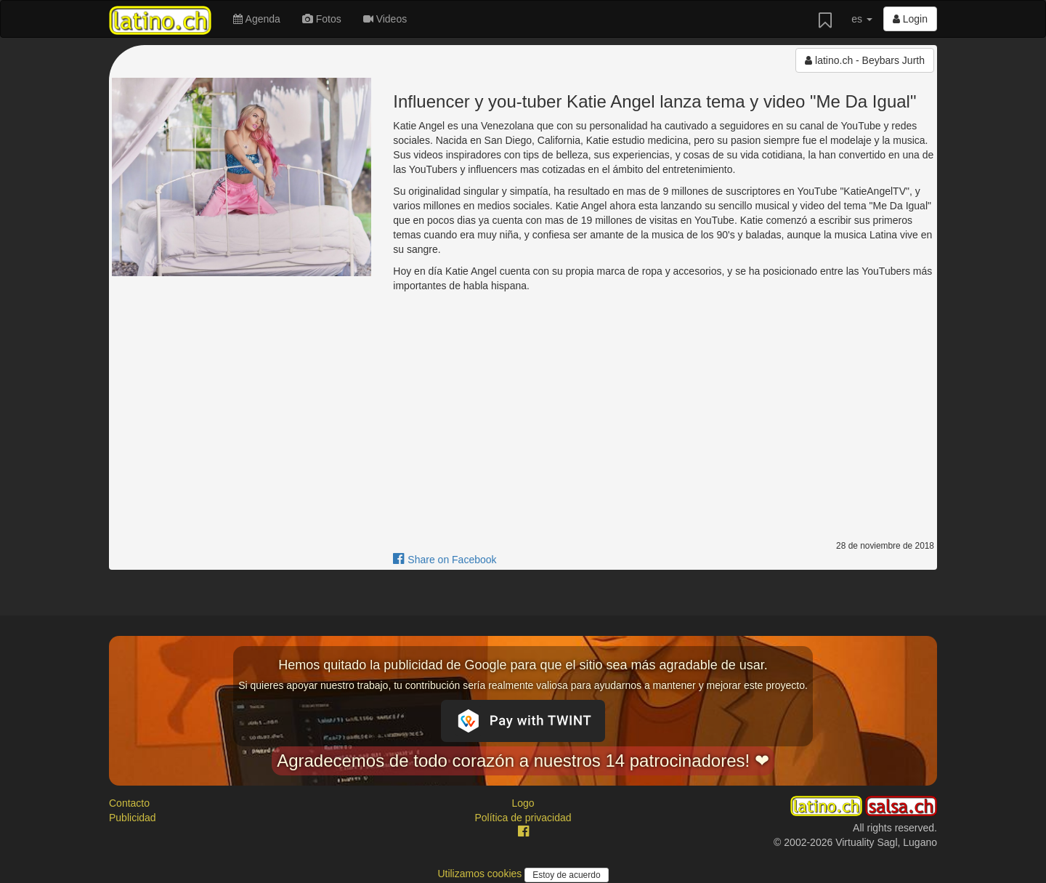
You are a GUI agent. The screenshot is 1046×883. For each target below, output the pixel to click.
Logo (522, 803)
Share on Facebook (444, 559)
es (861, 19)
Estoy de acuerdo (566, 875)
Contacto (129, 803)
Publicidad (132, 817)
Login (910, 19)
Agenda (256, 19)
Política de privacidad (522, 817)
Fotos (321, 19)
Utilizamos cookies (480, 873)
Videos (385, 19)
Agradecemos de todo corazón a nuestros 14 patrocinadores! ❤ (523, 760)
